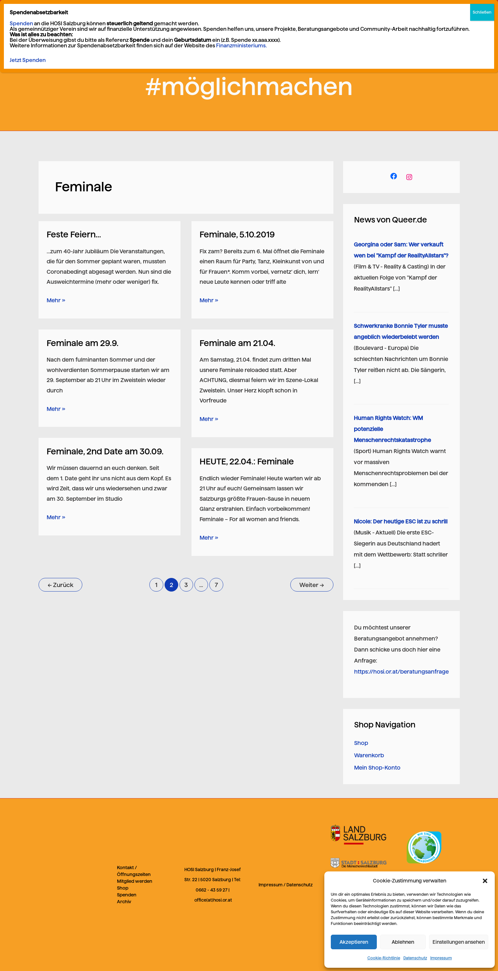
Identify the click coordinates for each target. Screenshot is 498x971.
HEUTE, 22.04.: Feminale (247, 461)
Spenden (126, 894)
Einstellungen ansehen (459, 942)
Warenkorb (369, 755)
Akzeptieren (354, 942)
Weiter (311, 585)
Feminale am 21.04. (237, 343)
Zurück (60, 585)
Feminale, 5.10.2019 (237, 234)
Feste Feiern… (74, 234)
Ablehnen (403, 942)
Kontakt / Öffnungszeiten (134, 871)
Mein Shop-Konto (377, 768)
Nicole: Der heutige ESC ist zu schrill (400, 521)
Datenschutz (415, 958)
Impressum (441, 958)
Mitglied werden (134, 881)
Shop (361, 743)
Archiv (124, 901)
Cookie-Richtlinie (383, 958)
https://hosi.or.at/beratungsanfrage (401, 672)
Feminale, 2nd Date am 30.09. (105, 451)
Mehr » (56, 299)
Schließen (482, 12)
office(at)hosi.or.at (213, 900)
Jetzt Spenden (28, 60)
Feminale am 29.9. (83, 343)
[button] (485, 881)
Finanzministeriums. (241, 45)
